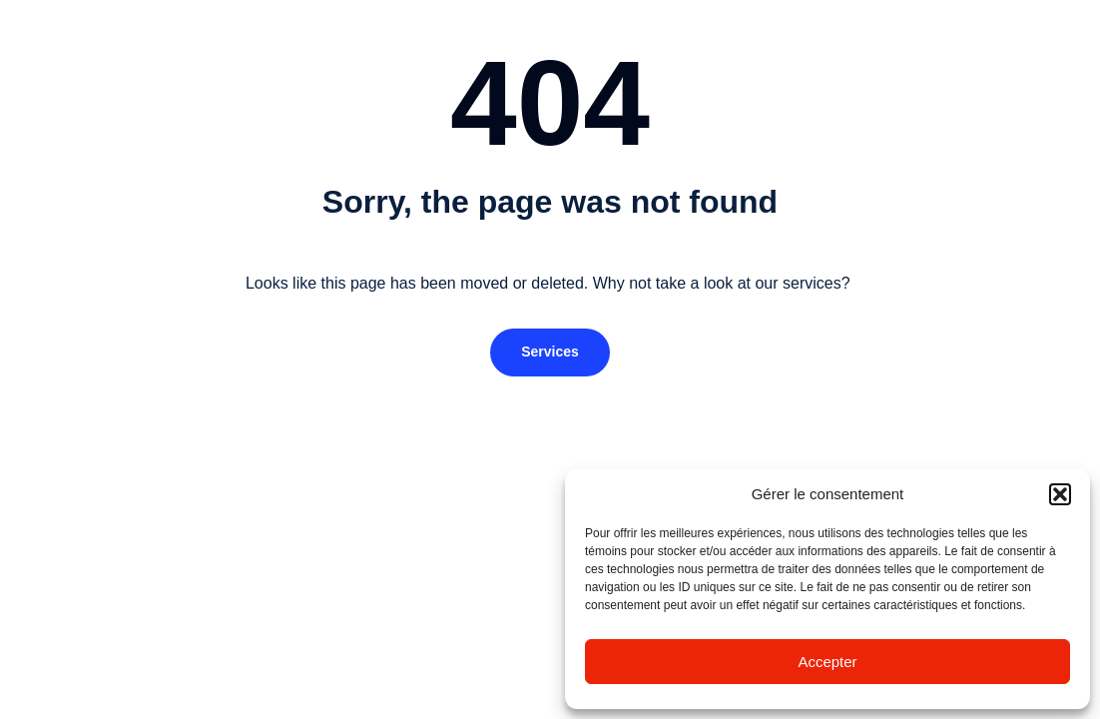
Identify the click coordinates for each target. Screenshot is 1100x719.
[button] (1060, 494)
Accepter (827, 661)
